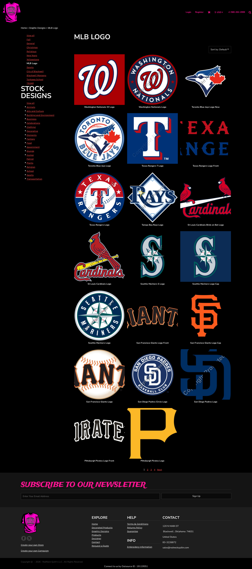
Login (188, 12)
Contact (96, 542)
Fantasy (31, 139)
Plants (30, 163)
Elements (32, 135)
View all (31, 35)
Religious (31, 51)
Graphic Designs (37, 28)
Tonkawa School (35, 79)
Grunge (30, 151)
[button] (209, 12)
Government (33, 147)
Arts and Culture (35, 111)
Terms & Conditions (137, 524)
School (30, 171)
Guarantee (132, 531)
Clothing (31, 127)
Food (29, 143)
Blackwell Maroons (36, 75)
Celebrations (33, 123)
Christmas (32, 47)
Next (159, 469)
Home (24, 28)
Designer (96, 538)
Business (31, 119)
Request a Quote (100, 545)
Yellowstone (33, 59)
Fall (29, 39)
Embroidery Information (139, 547)
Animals (31, 107)
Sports (30, 67)
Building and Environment (40, 115)
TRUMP (30, 83)
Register (199, 12)
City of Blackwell (35, 71)
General (31, 43)
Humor (30, 155)
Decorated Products (102, 527)
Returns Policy (134, 527)
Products (96, 535)
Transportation (34, 179)
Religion (31, 167)
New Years (32, 55)
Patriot (30, 159)
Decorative (32, 131)
